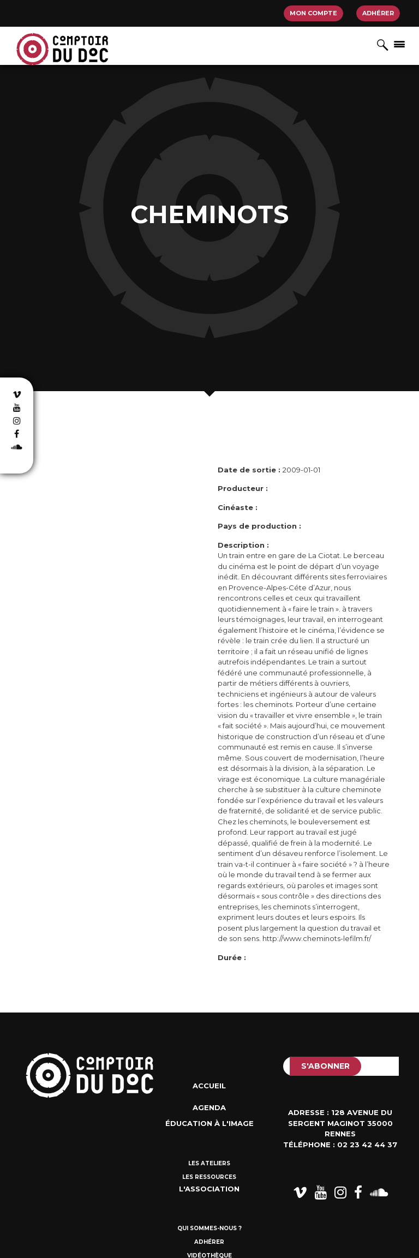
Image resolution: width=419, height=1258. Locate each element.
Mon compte (313, 13)
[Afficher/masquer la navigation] (399, 43)
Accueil (209, 1085)
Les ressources (209, 1177)
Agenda (209, 1107)
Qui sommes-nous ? (209, 1228)
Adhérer (378, 13)
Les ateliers (209, 1163)
